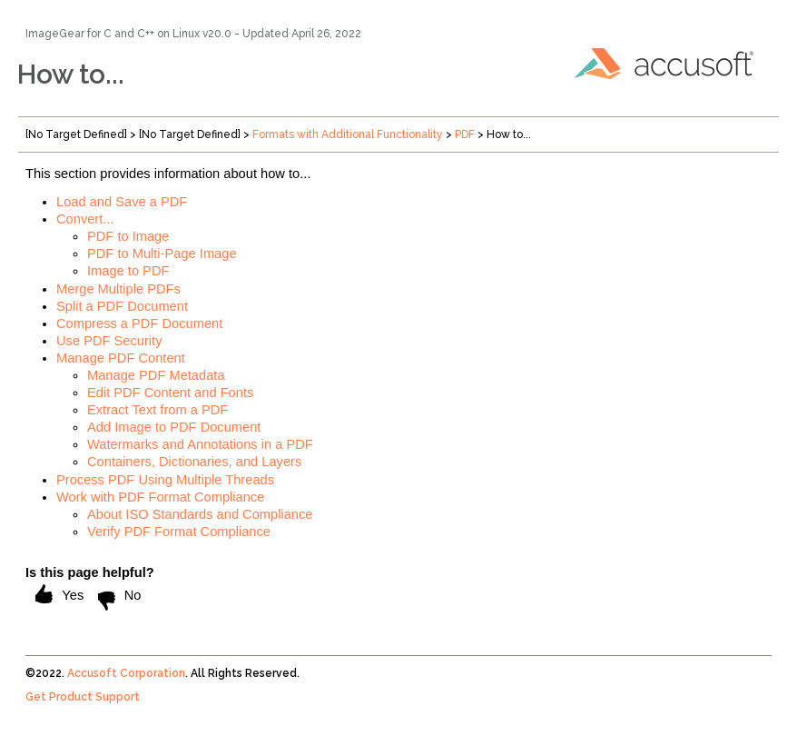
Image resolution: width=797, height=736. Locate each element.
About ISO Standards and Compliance (200, 514)
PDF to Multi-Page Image (162, 253)
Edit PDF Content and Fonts (170, 392)
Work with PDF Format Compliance (160, 497)
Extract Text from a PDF (157, 410)
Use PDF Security (109, 340)
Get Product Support (82, 697)
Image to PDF (128, 271)
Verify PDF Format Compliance (179, 531)
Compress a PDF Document (139, 323)
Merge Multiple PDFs (118, 289)
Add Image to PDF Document (174, 427)
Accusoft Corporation (126, 673)
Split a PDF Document (122, 306)
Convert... (85, 219)
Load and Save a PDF (121, 201)
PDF (465, 134)
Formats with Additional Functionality (347, 134)
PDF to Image (128, 236)
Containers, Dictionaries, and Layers (194, 461)
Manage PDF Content (120, 358)
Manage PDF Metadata (156, 375)
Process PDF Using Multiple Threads (165, 479)
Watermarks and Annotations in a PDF (200, 444)
